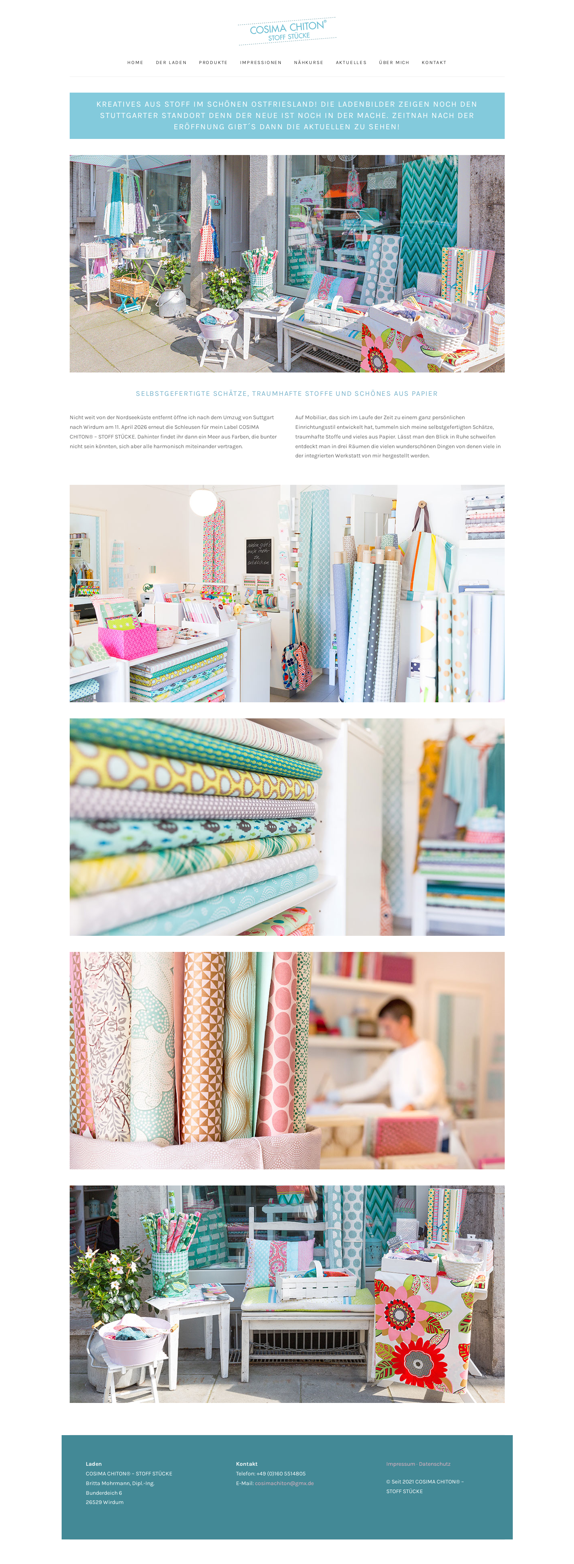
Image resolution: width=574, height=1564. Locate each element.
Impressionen (261, 62)
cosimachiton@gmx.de (284, 1483)
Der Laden (171, 62)
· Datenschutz (434, 1464)
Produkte (213, 62)
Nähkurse (308, 62)
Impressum (401, 1464)
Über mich (394, 62)
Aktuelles (351, 62)
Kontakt (434, 62)
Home (136, 62)
